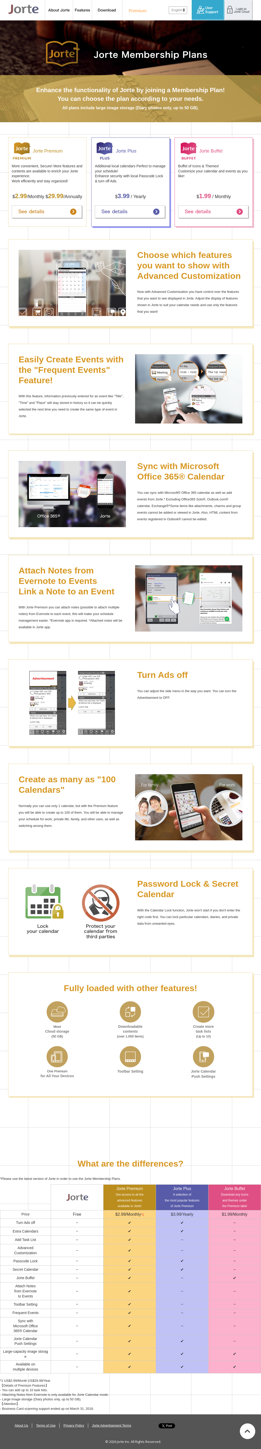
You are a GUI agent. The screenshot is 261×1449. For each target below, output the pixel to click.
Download (107, 10)
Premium (136, 10)
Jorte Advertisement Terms (111, 1425)
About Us (21, 1425)
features (82, 10)
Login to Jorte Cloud (239, 10)
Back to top (247, 1431)
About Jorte (59, 10)
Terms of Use (46, 1425)
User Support (208, 10)
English (177, 10)
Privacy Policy (73, 1425)
